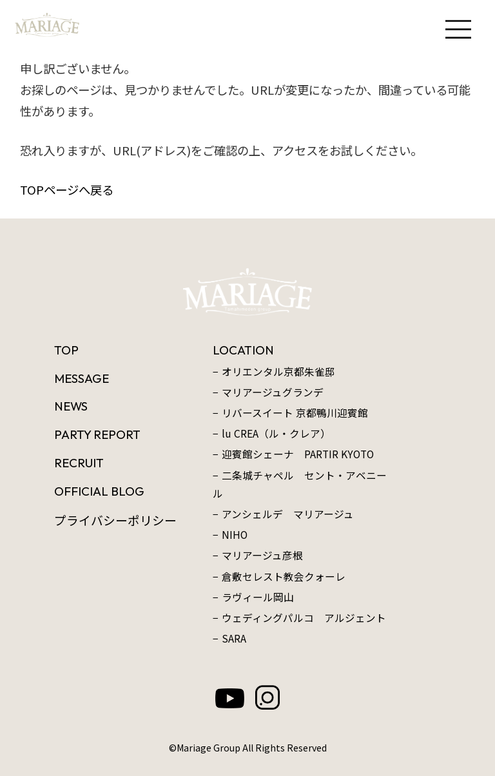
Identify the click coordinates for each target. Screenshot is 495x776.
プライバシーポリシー (115, 520)
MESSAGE (81, 378)
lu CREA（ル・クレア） (276, 433)
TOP (66, 350)
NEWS (71, 406)
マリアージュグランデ (273, 392)
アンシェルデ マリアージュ (288, 514)
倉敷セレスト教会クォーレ (283, 576)
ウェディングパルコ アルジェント (304, 617)
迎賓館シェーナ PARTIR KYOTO (298, 454)
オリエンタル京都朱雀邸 (278, 371)
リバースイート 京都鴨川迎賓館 (295, 412)
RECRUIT (79, 462)
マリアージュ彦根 (262, 555)
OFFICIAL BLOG (99, 491)
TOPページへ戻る (66, 189)
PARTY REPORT (97, 434)
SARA (234, 638)
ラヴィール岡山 (258, 597)
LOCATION (243, 350)
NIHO (235, 534)
